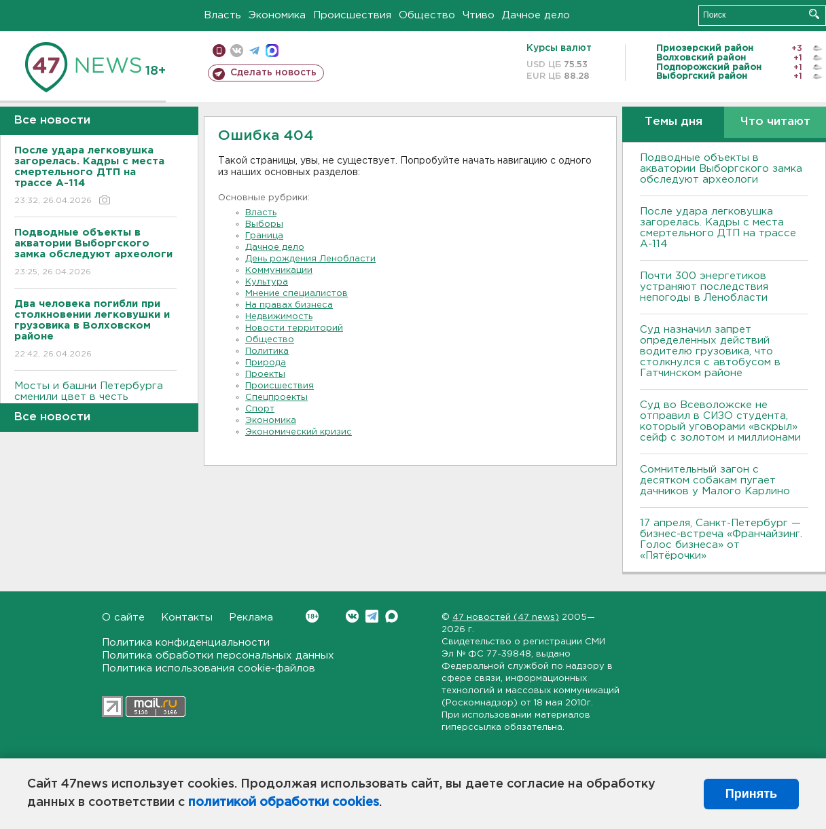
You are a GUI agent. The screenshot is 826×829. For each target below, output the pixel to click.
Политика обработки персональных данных (218, 655)
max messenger (272, 50)
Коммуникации (278, 270)
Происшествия (352, 15)
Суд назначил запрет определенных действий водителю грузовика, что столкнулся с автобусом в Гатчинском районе (710, 351)
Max (391, 616)
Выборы (264, 224)
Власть (222, 15)
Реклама (251, 617)
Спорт (259, 409)
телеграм (254, 50)
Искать (814, 14)
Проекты (265, 374)
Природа (265, 363)
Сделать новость (273, 73)
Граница (264, 236)
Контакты (187, 617)
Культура (266, 282)
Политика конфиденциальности (186, 642)
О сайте (123, 617)
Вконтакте (312, 616)
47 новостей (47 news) (505, 617)
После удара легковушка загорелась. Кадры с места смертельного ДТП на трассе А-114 (718, 227)
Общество (427, 15)
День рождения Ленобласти (310, 259)
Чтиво (479, 15)
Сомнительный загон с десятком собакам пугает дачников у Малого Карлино (715, 480)
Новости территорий (294, 328)
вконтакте (236, 50)
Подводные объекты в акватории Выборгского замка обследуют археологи (721, 168)
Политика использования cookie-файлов (208, 668)
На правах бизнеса (289, 305)
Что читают (775, 122)
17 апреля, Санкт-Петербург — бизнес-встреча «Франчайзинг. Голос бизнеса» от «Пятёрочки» (721, 539)
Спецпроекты (276, 397)
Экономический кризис (298, 432)
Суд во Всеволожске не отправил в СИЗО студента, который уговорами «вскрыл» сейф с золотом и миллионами (720, 421)
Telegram (371, 616)
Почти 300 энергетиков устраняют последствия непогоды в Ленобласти (704, 287)
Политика (267, 351)
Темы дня (673, 122)
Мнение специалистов (296, 293)
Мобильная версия (219, 50)
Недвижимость (278, 316)
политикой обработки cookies (283, 802)
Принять (751, 793)
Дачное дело (536, 15)
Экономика (277, 15)
